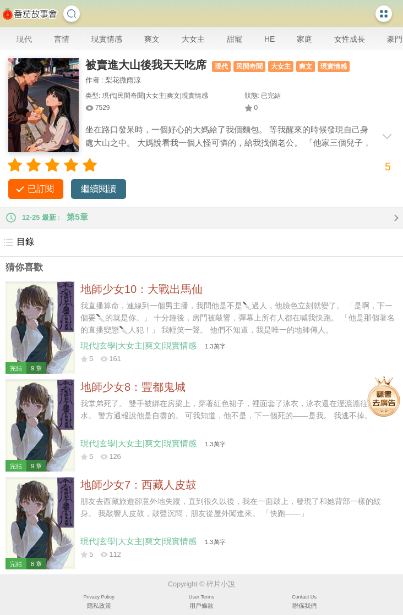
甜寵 (234, 39)
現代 (24, 39)
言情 (61, 39)
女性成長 (349, 39)
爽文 (152, 39)
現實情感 (106, 39)
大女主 (193, 39)
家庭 (304, 39)
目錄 (18, 242)
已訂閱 (41, 188)
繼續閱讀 (98, 188)
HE (269, 39)
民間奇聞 (249, 66)
